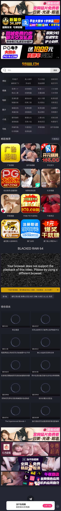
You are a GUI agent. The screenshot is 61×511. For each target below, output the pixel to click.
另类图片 (54, 112)
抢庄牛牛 (54, 83)
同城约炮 (15, 127)
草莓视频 (41, 127)
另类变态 (54, 102)
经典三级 (28, 102)
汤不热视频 (54, 127)
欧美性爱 (54, 98)
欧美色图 (41, 108)
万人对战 (41, 79)
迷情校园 (15, 121)
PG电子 (15, 79)
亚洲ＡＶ (15, 89)
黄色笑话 (41, 121)
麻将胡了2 (15, 83)
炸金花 (28, 83)
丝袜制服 (28, 93)
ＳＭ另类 (54, 93)
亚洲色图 (28, 108)
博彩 (4, 81)
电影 (4, 100)
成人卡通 (41, 98)
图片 (4, 109)
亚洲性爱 (15, 98)
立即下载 (47, 506)
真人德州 (28, 79)
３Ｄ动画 (54, 89)
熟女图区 (41, 112)
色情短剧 (28, 131)
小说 (4, 119)
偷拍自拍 (28, 98)
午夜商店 (28, 127)
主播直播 (41, 93)
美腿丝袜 (15, 112)
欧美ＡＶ (41, 89)
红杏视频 (15, 131)
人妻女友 (41, 117)
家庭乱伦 (28, 117)
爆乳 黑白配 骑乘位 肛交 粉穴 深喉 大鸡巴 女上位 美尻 (32, 296)
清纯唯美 (28, 112)
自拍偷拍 (28, 89)
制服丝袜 (15, 102)
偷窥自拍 (15, 108)
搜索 (55, 70)
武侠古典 (54, 117)
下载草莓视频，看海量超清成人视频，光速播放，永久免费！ (33, 289)
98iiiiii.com (30, 64)
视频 (4, 90)
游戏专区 (54, 79)
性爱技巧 (54, 121)
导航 (4, 129)
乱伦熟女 (41, 102)
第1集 (5, 296)
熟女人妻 (15, 93)
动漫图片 (54, 108)
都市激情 (15, 117)
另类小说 (28, 121)
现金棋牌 (41, 83)
